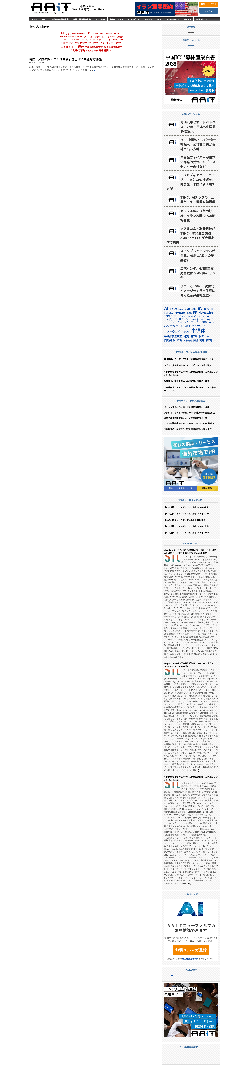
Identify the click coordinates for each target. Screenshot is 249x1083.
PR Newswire (172, 19)
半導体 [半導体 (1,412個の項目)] (79, 47)
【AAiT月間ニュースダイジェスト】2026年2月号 (186, 534)
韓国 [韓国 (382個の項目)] (106, 50)
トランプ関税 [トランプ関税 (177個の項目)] (200, 337)
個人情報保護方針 (190, 974)
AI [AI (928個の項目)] (62, 33)
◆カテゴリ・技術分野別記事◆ (55, 19)
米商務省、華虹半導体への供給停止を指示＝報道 (186, 395)
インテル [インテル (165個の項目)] (97, 37)
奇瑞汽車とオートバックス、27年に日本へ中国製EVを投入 (197, 141)
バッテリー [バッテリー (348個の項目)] (81, 42)
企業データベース (191, 56)
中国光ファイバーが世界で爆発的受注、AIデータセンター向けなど (197, 177)
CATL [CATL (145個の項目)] (84, 34)
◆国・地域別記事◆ (82, 19)
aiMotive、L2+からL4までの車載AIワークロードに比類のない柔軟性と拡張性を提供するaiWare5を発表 (190, 566)
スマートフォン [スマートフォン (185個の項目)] (80, 40)
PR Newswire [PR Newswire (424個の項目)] (68, 36)
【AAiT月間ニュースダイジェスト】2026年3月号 (186, 528)
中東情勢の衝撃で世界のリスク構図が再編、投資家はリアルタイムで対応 (191, 388)
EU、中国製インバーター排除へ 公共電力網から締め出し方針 (198, 159)
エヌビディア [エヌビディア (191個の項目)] (170, 334)
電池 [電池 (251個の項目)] (101, 50)
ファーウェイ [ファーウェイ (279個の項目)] (172, 346)
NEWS (159, 19)
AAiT (173, 990)
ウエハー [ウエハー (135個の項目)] (111, 37)
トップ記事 (100, 19)
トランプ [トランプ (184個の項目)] (115, 40)
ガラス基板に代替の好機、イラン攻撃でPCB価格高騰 (197, 230)
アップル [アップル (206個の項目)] (88, 37)
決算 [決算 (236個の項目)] (115, 47)
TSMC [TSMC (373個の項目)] (80, 36)
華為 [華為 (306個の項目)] (82, 50)
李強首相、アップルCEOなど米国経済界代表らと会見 (188, 373)
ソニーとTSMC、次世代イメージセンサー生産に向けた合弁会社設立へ (197, 305)
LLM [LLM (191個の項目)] (106, 34)
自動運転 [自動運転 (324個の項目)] (75, 50)
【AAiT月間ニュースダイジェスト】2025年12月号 (187, 547)
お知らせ (187, 19)
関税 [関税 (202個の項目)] (96, 50)
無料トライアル (208, 4)
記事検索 (191, 36)
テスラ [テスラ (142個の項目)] (95, 40)
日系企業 (148, 19)
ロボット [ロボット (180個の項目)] (70, 47)
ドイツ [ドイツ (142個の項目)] (71, 43)
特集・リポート (116, 19)
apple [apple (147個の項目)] (74, 34)
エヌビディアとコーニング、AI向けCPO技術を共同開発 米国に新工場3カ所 (190, 196)
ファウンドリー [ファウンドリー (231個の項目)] (105, 43)
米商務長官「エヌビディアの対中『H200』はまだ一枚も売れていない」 (190, 404)
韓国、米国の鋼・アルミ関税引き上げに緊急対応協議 (65, 59)
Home (34, 19)
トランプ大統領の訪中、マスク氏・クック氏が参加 (188, 380)
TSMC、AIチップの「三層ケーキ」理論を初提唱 (197, 214)
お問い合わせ (201, 19)
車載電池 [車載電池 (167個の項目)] (89, 51)
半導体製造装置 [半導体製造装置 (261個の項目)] (93, 47)
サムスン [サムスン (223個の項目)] (68, 39)
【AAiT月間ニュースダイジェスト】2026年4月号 (186, 521)
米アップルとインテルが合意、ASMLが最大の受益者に (197, 270)
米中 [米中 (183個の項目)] (120, 47)
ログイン (208, 11)
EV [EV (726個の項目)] (89, 33)
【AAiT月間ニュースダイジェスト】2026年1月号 (186, 541)
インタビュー (134, 19)
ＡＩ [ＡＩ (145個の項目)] (111, 51)
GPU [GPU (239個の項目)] (94, 34)
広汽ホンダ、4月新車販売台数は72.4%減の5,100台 (198, 288)
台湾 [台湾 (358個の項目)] (103, 47)
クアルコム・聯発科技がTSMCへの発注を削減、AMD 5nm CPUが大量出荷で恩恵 (190, 250)
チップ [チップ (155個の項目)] (89, 40)
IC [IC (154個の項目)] (98, 34)
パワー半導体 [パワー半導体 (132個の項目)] (92, 43)
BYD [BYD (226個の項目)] (79, 34)
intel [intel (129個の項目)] (101, 34)
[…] (186, 671)
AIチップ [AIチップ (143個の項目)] (67, 34)
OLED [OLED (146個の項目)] (119, 34)
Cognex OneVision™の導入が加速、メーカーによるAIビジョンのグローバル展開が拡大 (190, 680)
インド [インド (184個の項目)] (104, 37)
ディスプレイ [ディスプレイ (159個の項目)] (104, 40)
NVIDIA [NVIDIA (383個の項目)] (112, 33)
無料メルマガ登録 (191, 964)
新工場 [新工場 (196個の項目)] (110, 47)
